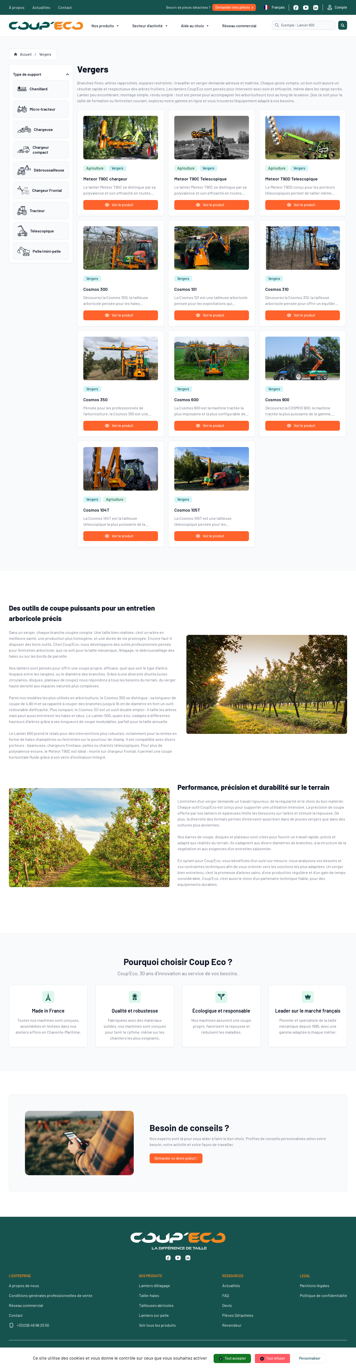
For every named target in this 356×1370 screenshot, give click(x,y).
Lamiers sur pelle (154, 1315)
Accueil (25, 54)
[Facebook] (296, 7)
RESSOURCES (232, 1276)
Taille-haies (149, 1295)
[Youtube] (306, 7)
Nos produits (105, 26)
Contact (65, 7)
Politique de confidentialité (323, 1295)
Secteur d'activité (150, 26)
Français (274, 7)
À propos (16, 7)
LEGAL (305, 1276)
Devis (227, 1305)
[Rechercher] (342, 25)
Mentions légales (314, 1285)
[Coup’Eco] (46, 26)
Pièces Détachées (237, 1315)
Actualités (41, 7)
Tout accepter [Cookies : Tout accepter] (235, 1358)
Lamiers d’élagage (154, 1285)
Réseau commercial (239, 25)
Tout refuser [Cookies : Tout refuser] (275, 1358)
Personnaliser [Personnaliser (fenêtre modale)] (309, 1358)
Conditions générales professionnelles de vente (50, 1295)
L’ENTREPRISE (20, 1276)
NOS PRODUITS (150, 1276)
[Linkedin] (316, 7)
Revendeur (232, 1325)
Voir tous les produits (157, 1325)
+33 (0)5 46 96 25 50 (33, 1325)
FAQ (225, 1295)
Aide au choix (195, 26)
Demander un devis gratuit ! (176, 1158)
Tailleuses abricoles (156, 1305)
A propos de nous (24, 1285)
